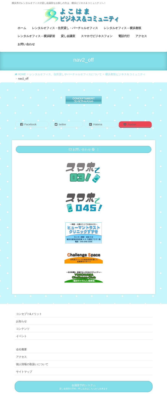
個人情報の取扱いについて (32, 364)
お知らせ (21, 321)
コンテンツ (22, 328)
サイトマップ (24, 371)
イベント (21, 336)
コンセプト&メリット (29, 313)
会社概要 (21, 349)
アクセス (21, 356)
